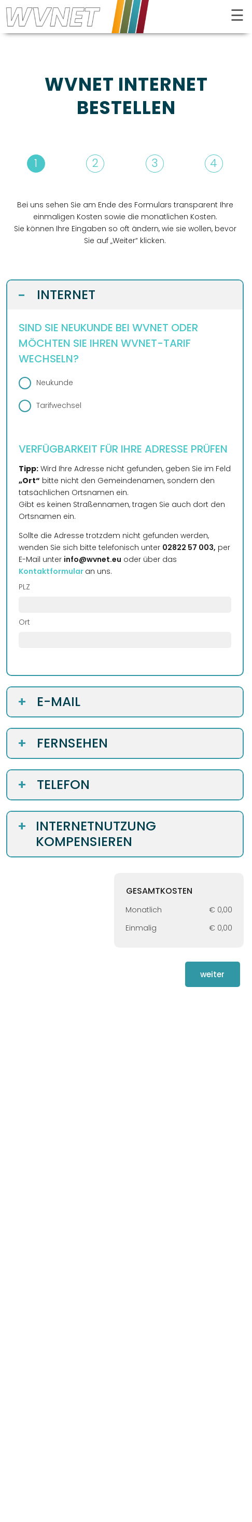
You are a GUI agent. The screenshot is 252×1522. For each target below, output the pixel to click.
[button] (125, 163)
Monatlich (143, 910)
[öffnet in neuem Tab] (52, 571)
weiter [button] (212, 974)
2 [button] (95, 163)
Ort (24, 622)
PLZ (24, 587)
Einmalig (141, 928)
